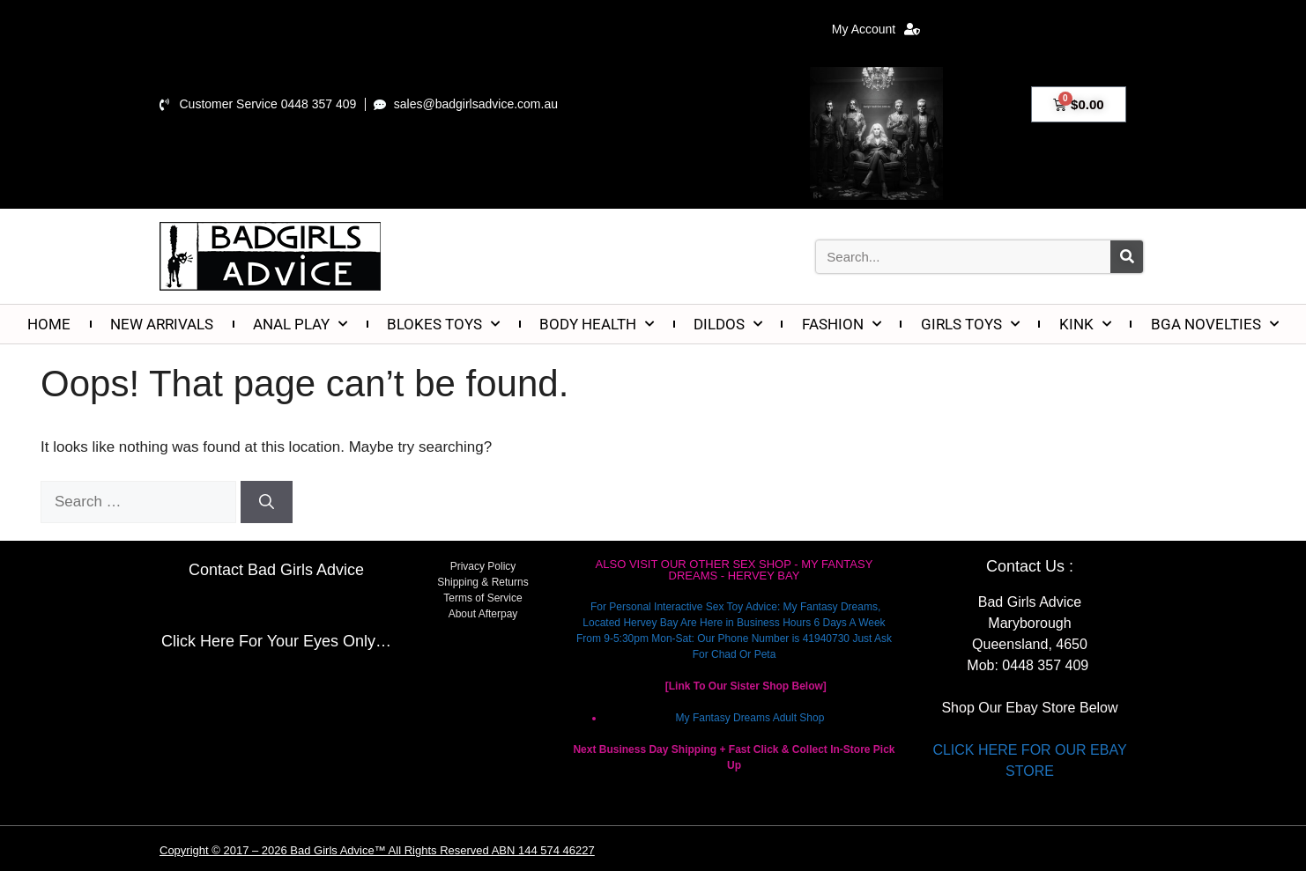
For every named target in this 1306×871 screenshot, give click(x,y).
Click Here (197, 641)
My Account (876, 29)
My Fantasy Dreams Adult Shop (750, 718)
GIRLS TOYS (970, 324)
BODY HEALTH (596, 324)
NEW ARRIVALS (161, 324)
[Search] (1126, 256)
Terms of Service (482, 598)
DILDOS (728, 324)
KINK (1085, 324)
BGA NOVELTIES (1215, 324)
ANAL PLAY (300, 324)
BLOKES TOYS (443, 324)
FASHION (841, 324)
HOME (48, 324)
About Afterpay (483, 614)
